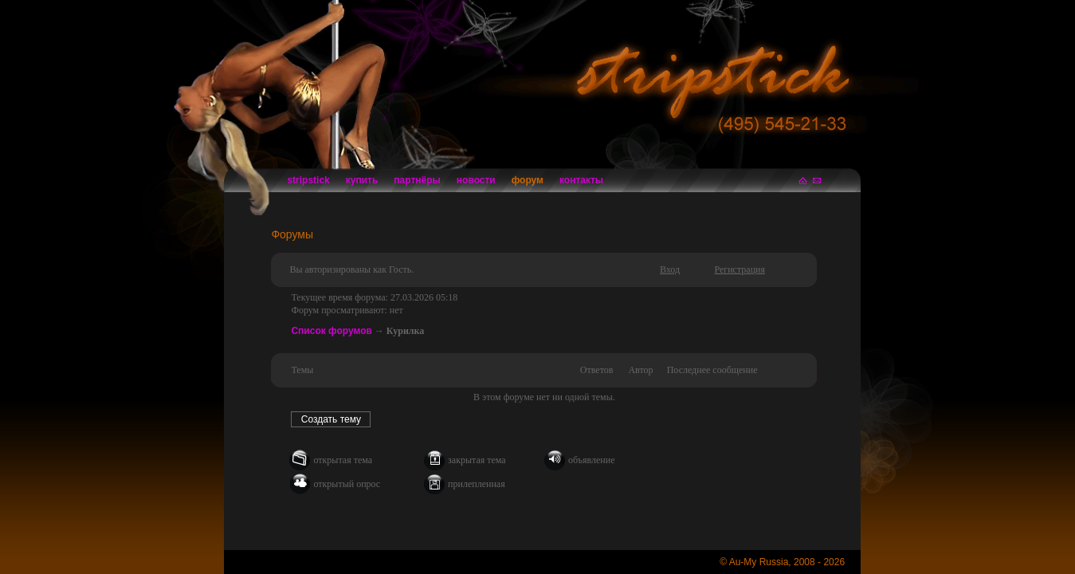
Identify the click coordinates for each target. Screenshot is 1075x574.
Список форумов (331, 330)
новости (476, 180)
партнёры (417, 180)
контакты (581, 180)
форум (527, 180)
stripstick (308, 180)
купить (362, 180)
